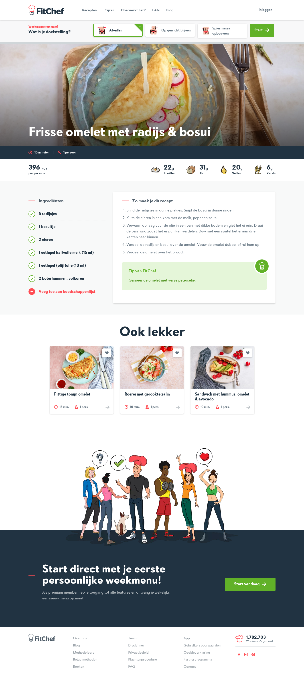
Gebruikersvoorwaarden (202, 645)
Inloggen (265, 10)
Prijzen (108, 10)
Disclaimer (136, 645)
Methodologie (83, 653)
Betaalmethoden (85, 659)
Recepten (89, 10)
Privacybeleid (138, 653)
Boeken (78, 667)
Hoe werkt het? (133, 10)
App (187, 638)
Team (132, 638)
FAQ (156, 10)
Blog (169, 10)
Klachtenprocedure (142, 659)
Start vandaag (250, 584)
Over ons (80, 638)
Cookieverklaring (197, 653)
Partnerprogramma (198, 659)
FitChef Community (46, 10)
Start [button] (261, 30)
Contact (190, 667)
